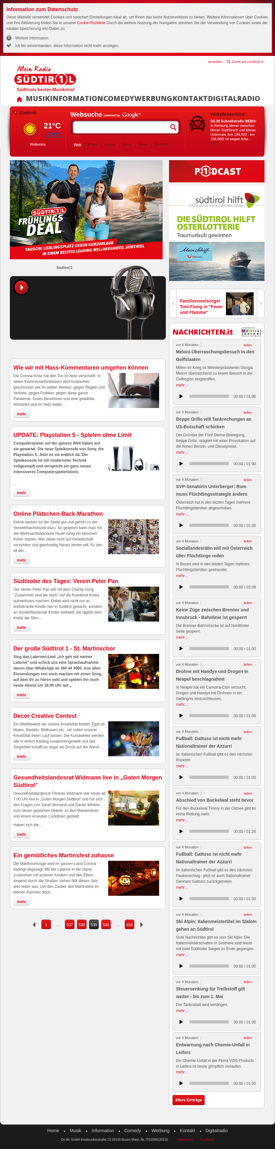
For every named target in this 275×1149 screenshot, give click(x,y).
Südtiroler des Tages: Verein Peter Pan (65, 581)
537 (70, 925)
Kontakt (190, 98)
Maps (127, 145)
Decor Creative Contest (45, 716)
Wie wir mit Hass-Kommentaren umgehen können (80, 367)
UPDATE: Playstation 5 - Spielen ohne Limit (72, 435)
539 (94, 925)
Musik (38, 98)
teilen (248, 345)
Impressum (185, 1139)
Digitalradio (234, 98)
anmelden (215, 62)
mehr (214, 143)
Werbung (153, 98)
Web (77, 145)
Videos (110, 145)
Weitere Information (32, 38)
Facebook (207, 1139)
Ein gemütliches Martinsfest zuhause (63, 855)
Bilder (93, 145)
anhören (181, 396)
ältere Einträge (188, 1100)
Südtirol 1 (163, 145)
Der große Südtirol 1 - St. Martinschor (64, 648)
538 (82, 925)
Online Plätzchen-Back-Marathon (58, 514)
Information (76, 98)
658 (129, 925)
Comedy (118, 98)
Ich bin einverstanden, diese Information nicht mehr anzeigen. (66, 46)
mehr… (182, 385)
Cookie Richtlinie (91, 23)
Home (53, 1130)
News (143, 145)
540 (106, 925)
